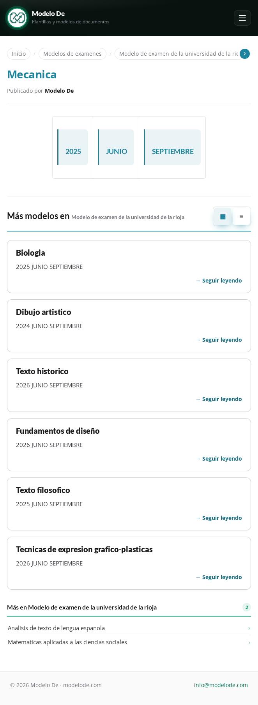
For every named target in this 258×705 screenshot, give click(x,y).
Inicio (19, 53)
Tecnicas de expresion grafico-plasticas (84, 549)
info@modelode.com (221, 685)
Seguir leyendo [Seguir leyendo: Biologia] (222, 280)
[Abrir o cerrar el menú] (242, 18)
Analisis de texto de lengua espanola (56, 628)
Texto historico (42, 371)
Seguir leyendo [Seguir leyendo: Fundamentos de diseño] (222, 458)
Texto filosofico (43, 490)
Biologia (30, 252)
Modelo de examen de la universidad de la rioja (181, 53)
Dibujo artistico (43, 311)
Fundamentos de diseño (58, 430)
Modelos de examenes (72, 53)
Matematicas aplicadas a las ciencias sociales (67, 642)
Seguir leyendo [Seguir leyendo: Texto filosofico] (222, 517)
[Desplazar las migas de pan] (244, 54)
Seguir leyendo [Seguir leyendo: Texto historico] (222, 399)
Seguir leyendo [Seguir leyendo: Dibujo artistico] (222, 339)
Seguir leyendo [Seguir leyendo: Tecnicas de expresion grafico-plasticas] (222, 577)
